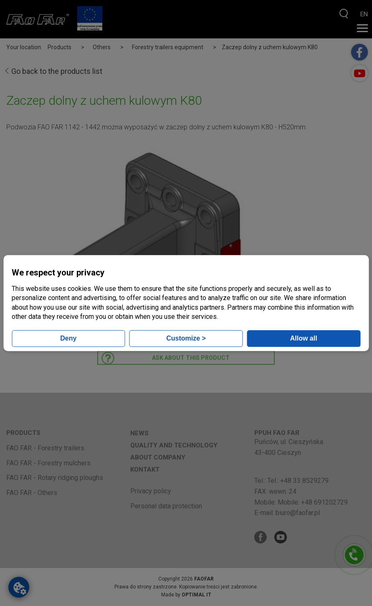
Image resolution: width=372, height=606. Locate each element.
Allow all (303, 338)
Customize (186, 338)
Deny (68, 338)
